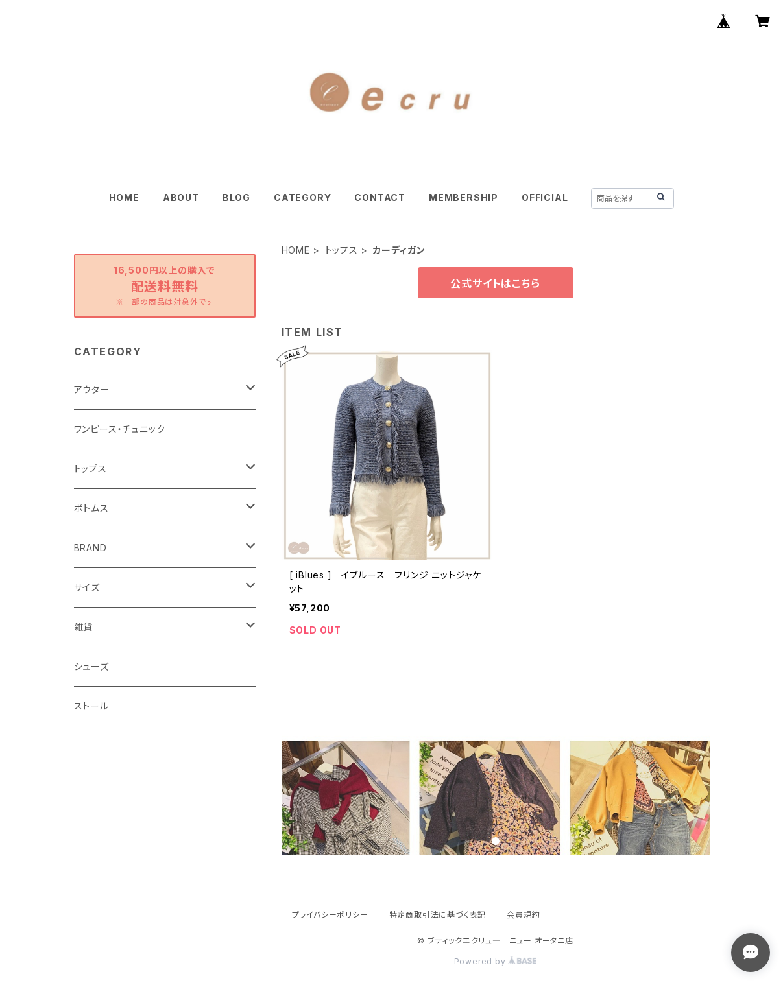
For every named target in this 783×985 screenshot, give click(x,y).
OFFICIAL (545, 197)
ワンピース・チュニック (119, 428)
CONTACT (379, 197)
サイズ (87, 587)
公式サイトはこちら (495, 283)
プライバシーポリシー (330, 915)
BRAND (90, 547)
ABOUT (181, 197)
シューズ (91, 666)
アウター (92, 389)
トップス (341, 249)
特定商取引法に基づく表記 (438, 915)
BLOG (236, 197)
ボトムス (91, 508)
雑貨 (83, 626)
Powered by (495, 961)
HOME (124, 197)
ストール (91, 705)
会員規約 (523, 915)
